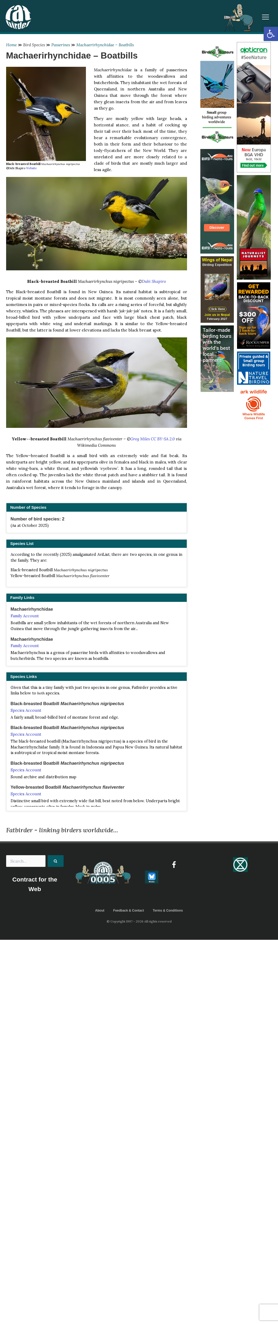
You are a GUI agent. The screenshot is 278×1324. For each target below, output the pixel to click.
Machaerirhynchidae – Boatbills (105, 44)
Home (11, 44)
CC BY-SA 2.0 (163, 438)
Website (31, 168)
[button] (271, 34)
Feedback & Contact (128, 910)
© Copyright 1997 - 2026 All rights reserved (139, 921)
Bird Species (34, 44)
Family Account (25, 616)
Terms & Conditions (168, 910)
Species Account (26, 710)
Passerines (60, 44)
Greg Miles (140, 438)
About (100, 910)
